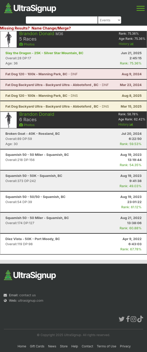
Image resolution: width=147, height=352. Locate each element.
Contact (87, 346)
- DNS (41, 95)
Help (74, 346)
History (126, 44)
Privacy (125, 346)
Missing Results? (15, 28)
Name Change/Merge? (51, 28)
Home (22, 346)
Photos (27, 44)
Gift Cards (37, 346)
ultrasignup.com (30, 300)
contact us (27, 295)
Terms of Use (106, 346)
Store (64, 346)
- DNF (41, 74)
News (52, 346)
